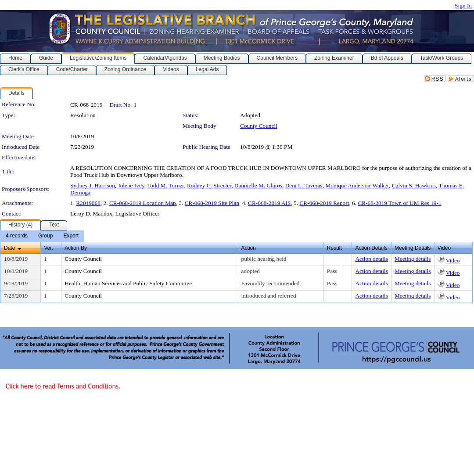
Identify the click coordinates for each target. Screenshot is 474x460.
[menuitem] (16, 236)
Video (453, 260)
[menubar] (42, 236)
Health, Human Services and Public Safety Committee (128, 283)
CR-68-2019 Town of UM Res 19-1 (399, 203)
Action (248, 248)
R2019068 (88, 203)
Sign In (463, 5)
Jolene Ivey (131, 185)
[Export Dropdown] (71, 236)
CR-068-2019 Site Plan (212, 203)
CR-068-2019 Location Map (142, 203)
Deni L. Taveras (304, 185)
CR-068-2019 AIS (269, 203)
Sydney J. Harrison (92, 185)
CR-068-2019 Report (324, 203)
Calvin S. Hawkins (414, 185)
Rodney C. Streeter (209, 185)
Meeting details (413, 258)
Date (9, 248)
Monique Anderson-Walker (357, 185)
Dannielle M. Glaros (258, 185)
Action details (371, 258)
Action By (76, 248)
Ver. (48, 248)
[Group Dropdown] (45, 236)
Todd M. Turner (165, 185)
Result (334, 248)
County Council (258, 125)
